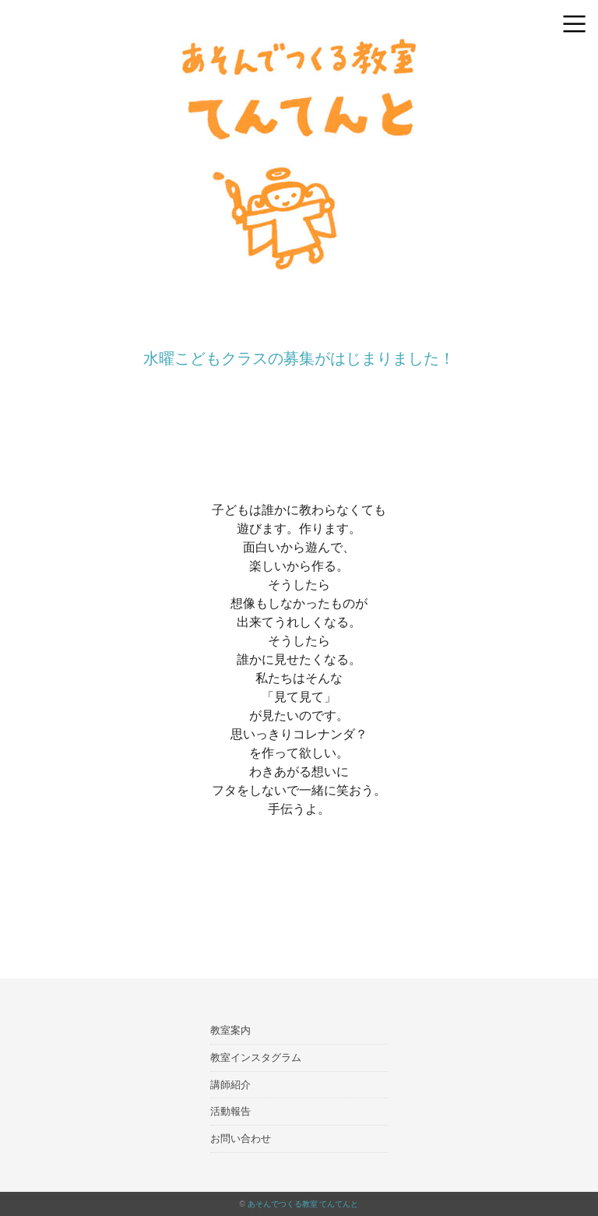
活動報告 (230, 1111)
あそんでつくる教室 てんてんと (303, 1204)
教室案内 (230, 1030)
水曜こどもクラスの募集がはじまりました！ (299, 358)
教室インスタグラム (255, 1057)
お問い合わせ (240, 1138)
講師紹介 (230, 1085)
